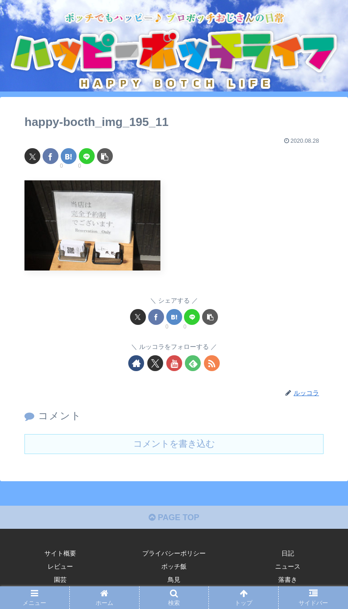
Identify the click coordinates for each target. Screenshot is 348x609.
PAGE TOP (174, 517)
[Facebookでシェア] (50, 156)
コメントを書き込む (174, 444)
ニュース (287, 566)
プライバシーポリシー (174, 553)
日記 (287, 553)
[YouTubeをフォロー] (174, 363)
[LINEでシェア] (87, 156)
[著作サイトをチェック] (136, 363)
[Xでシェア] (32, 156)
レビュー (60, 566)
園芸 (60, 579)
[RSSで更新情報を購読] (212, 363)
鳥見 (174, 579)
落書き (287, 579)
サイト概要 (60, 553)
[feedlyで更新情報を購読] (193, 363)
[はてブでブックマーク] (69, 156)
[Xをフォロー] (155, 363)
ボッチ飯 (174, 566)
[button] (105, 156)
